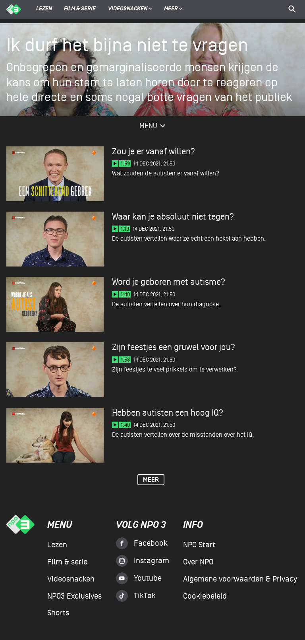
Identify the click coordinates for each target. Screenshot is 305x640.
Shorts (58, 613)
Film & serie (80, 9)
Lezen (44, 9)
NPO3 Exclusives (74, 596)
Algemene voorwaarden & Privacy (240, 579)
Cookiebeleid (205, 596)
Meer (173, 9)
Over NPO (198, 562)
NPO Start (199, 545)
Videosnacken (127, 9)
